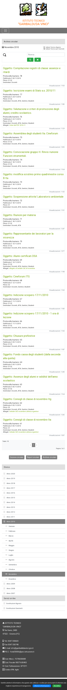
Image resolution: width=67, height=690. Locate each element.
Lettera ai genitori (32, 411)
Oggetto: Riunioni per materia (19, 215)
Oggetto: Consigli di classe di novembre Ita (27, 419)
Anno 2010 (9, 521)
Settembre (11, 565)
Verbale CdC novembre (17, 411)
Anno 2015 (9, 498)
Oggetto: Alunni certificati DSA (20, 256)
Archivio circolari (49, 457)
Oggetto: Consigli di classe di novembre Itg (27, 399)
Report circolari (33, 457)
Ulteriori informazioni (41, 686)
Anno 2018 (9, 483)
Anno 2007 (9, 593)
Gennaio (10, 526)
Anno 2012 (9, 512)
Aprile (9, 541)
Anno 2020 (9, 474)
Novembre (11, 574)
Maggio (9, 545)
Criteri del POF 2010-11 (17, 125)
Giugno (9, 550)
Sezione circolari (16, 457)
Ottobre (10, 569)
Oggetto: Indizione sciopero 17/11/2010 (25, 295)
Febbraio (10, 531)
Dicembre (10, 579)
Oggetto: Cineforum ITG (16, 276)
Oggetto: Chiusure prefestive (19, 335)
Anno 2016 (9, 493)
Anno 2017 (9, 488)
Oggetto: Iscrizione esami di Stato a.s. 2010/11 (29, 90)
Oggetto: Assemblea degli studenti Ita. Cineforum (30, 133)
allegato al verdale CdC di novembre (22, 268)
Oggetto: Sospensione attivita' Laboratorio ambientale (33, 196)
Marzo (9, 536)
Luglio (9, 555)
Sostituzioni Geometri (13, 608)
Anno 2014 (9, 502)
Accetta (57, 686)
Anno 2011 (9, 517)
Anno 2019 (9, 478)
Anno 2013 (9, 507)
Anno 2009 (9, 584)
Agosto (9, 560)
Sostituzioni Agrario (12, 603)
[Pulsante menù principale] (5, 30)
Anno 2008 (9, 588)
